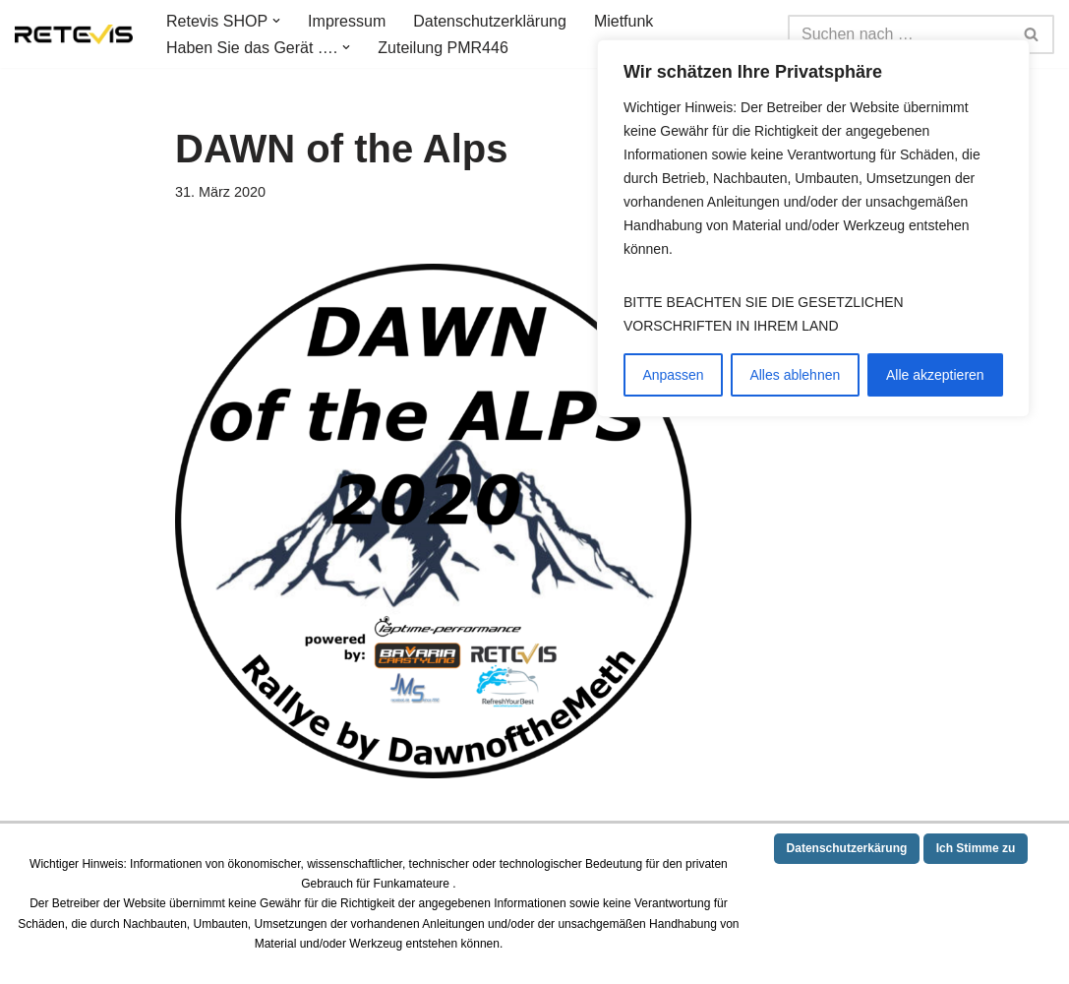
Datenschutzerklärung (489, 21)
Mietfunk (623, 21)
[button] (276, 21)
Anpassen (672, 375)
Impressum (347, 21)
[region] (813, 228)
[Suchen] (899, 34)
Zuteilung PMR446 (443, 47)
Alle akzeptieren (935, 375)
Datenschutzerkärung (847, 848)
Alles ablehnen (794, 375)
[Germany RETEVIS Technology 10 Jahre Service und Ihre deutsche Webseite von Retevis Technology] (74, 34)
